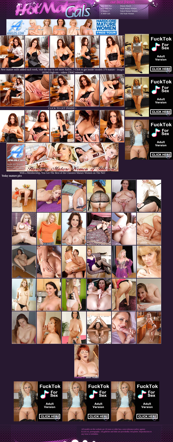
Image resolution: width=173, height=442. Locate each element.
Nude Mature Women (128, 8)
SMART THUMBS (92, 377)
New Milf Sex (106, 8)
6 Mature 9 (105, 11)
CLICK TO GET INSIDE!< (62, 108)
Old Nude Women (127, 13)
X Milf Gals (105, 13)
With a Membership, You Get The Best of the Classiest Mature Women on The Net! (62, 171)
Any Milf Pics (106, 6)
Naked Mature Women (129, 11)
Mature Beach (125, 6)
